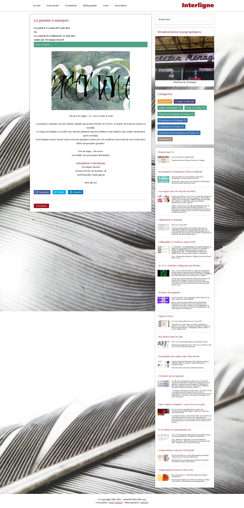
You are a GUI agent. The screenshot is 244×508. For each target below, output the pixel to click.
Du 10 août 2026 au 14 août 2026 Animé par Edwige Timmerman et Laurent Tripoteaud (190, 456)
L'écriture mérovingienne (171, 376)
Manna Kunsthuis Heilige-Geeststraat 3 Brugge (188, 160)
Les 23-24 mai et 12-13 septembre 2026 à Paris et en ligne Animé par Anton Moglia (190, 298)
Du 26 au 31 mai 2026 (179, 225)
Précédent (41, 205)
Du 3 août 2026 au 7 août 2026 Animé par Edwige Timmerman (189, 476)
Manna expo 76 (166, 152)
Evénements (53, 5)
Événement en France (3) (171, 126)
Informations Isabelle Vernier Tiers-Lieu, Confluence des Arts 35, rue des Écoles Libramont (191, 346)
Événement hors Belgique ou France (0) (179, 132)
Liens (106, 5)
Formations (71, 5)
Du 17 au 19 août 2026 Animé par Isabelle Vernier (190, 342)
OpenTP (144, 502)
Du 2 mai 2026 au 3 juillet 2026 (183, 157)
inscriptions (99, 163)
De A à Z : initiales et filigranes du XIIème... (179, 265)
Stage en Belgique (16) (170, 107)
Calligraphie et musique (170, 219)
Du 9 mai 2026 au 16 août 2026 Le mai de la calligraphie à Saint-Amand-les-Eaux (187, 177)
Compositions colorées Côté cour (175, 469)
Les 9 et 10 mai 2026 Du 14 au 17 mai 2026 (187, 321)
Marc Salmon (115, 502)
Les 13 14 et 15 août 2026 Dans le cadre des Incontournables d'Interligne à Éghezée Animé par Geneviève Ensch (190, 411)
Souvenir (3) (165, 139)
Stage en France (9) (195, 107)
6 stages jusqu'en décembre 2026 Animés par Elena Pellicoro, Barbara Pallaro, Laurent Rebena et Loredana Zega (190, 363)
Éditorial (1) (165, 101)
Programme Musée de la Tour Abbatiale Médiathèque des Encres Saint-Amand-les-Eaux (191, 182)
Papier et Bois (165, 316)
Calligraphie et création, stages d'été (177, 241)
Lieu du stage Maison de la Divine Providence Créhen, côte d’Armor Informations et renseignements (191, 480)
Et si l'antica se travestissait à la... (175, 429)
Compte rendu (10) (184, 101)
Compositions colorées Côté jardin (176, 450)
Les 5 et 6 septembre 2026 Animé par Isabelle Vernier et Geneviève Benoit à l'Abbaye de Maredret (191, 435)
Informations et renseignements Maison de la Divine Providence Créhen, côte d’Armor (190, 461)
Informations (83, 163)
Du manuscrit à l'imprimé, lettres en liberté (180, 171)
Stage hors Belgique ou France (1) (176, 114)
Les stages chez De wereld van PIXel (176, 191)
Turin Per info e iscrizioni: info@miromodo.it (188, 368)
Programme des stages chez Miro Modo (179, 356)
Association (121, 5)
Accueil (36, 5)
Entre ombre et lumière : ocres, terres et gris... (182, 404)
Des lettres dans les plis (170, 336)
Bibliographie (90, 5)
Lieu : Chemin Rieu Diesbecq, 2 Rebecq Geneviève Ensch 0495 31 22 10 (191, 257)
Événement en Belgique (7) (172, 120)
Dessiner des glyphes (169, 292)
